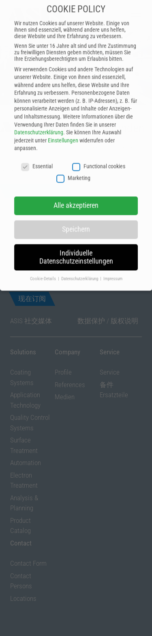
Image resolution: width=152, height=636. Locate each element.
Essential (37, 153)
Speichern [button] (76, 216)
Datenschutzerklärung (38, 119)
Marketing (73, 164)
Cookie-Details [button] (43, 264)
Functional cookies (98, 153)
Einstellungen (63, 127)
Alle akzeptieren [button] (76, 192)
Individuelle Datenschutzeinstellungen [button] (76, 244)
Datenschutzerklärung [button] (80, 264)
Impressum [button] (112, 264)
